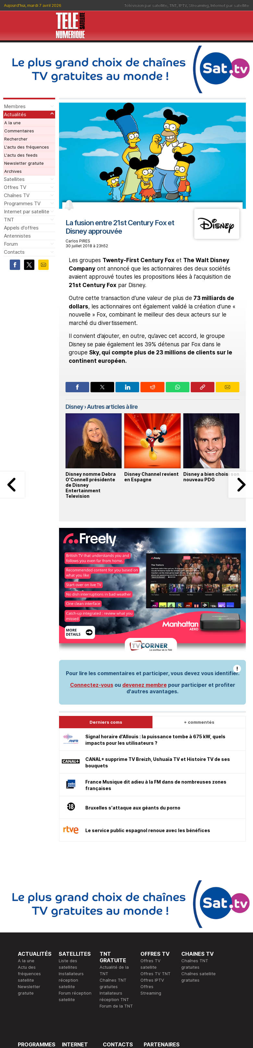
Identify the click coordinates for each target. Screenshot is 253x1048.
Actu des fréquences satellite (29, 869)
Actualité (71, 959)
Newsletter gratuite (24, 163)
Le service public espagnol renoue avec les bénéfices (147, 725)
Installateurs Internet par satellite (74, 979)
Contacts (14, 252)
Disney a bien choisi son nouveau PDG (211, 476)
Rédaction (113, 946)
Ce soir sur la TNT (36, 965)
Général (111, 959)
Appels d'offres (21, 228)
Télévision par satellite (145, 5)
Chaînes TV (17, 195)
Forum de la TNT (116, 901)
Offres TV (15, 187)
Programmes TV (22, 203)
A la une (12, 122)
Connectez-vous (91, 580)
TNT (173, 5)
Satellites (14, 179)
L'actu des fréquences (26, 147)
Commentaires (19, 130)
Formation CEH (159, 946)
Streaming (199, 5)
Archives (13, 171)
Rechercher (16, 138)
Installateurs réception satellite (71, 875)
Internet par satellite (230, 5)
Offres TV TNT (155, 868)
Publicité (111, 952)
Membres (15, 106)
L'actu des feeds (21, 155)
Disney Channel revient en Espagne (151, 476)
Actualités (15, 114)
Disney (74, 406)
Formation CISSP (160, 952)
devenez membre (144, 580)
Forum (11, 244)
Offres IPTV (152, 875)
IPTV (183, 5)
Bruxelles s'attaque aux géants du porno (132, 703)
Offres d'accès (77, 965)
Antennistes (17, 236)
